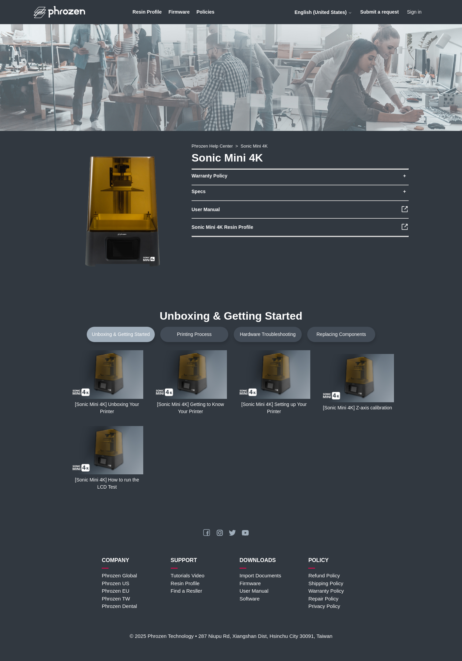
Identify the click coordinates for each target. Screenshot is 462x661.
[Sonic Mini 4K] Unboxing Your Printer (107, 408)
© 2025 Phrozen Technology (162, 636)
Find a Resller (186, 591)
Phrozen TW (116, 598)
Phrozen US (115, 583)
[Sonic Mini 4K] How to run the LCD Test (107, 483)
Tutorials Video (187, 575)
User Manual (254, 591)
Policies (205, 12)
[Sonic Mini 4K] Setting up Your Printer (274, 408)
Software (250, 598)
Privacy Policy (324, 606)
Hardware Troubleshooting (268, 334)
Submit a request (379, 12)
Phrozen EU (115, 591)
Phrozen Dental (119, 606)
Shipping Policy (325, 583)
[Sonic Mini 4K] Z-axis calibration (357, 407)
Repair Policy (323, 598)
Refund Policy (324, 575)
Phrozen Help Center (212, 146)
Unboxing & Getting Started (121, 334)
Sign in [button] (414, 12)
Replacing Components (341, 334)
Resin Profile (147, 12)
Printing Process (194, 334)
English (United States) (323, 12)
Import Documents (260, 575)
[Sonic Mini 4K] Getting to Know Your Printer (190, 408)
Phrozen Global (119, 575)
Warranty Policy (326, 591)
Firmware (178, 12)
